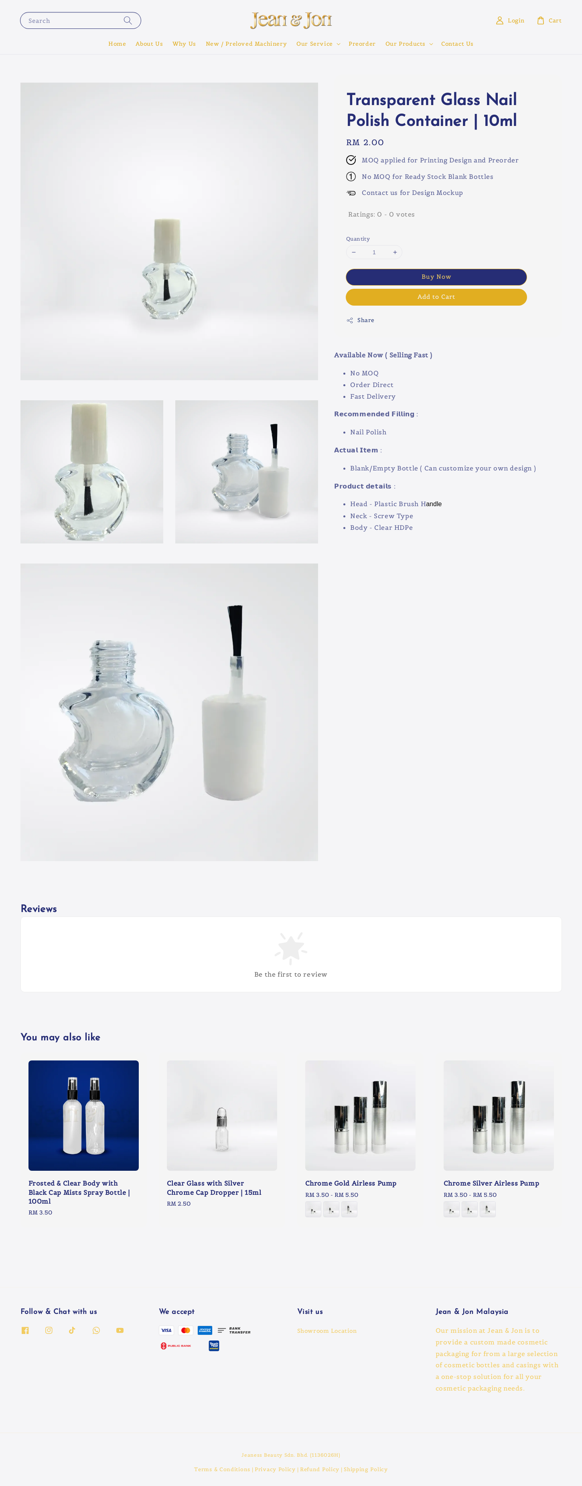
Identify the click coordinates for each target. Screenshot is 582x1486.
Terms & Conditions (222, 1469)
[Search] (128, 20)
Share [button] (360, 320)
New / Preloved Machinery (246, 43)
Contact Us (457, 43)
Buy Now (437, 276)
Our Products (405, 43)
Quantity (358, 238)
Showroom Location (327, 1330)
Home (117, 43)
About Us (149, 43)
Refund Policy (319, 1469)
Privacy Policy (275, 1469)
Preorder (362, 43)
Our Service (314, 43)
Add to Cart (436, 296)
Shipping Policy (366, 1469)
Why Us (184, 43)
